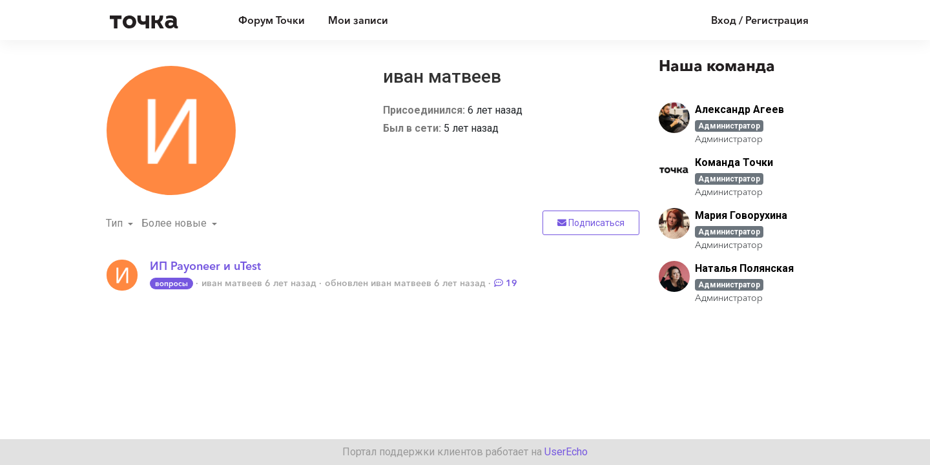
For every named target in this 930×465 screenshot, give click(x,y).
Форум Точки (271, 20)
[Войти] (750, 20)
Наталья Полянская (744, 268)
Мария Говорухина (741, 215)
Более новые (175, 223)
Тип (115, 223)
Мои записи (358, 20)
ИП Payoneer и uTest (205, 266)
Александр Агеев (739, 109)
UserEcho (566, 452)
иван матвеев (232, 283)
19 (505, 283)
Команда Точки (734, 162)
